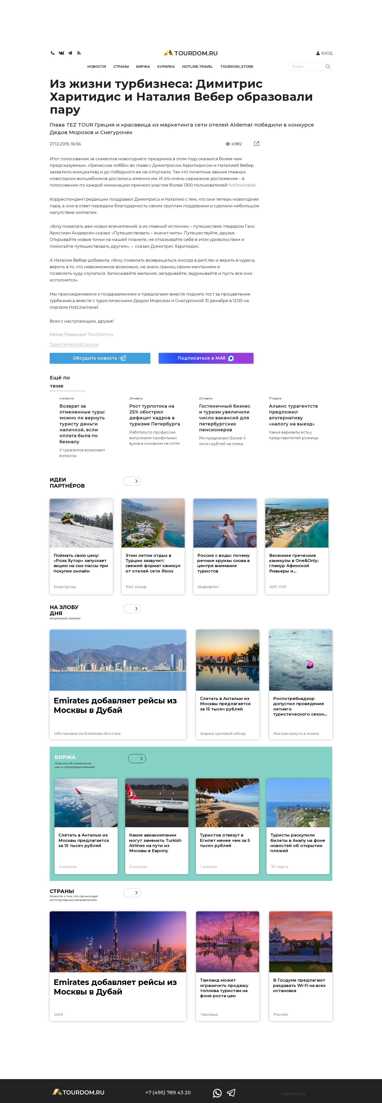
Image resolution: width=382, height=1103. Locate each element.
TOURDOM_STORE (236, 66)
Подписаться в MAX (206, 358)
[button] (136, 481)
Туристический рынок (74, 344)
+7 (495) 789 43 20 (168, 1092)
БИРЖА (143, 66)
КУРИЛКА (166, 66)
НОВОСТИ (96, 66)
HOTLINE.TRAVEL (197, 66)
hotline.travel (242, 185)
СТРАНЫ (121, 66)
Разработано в (294, 1094)
